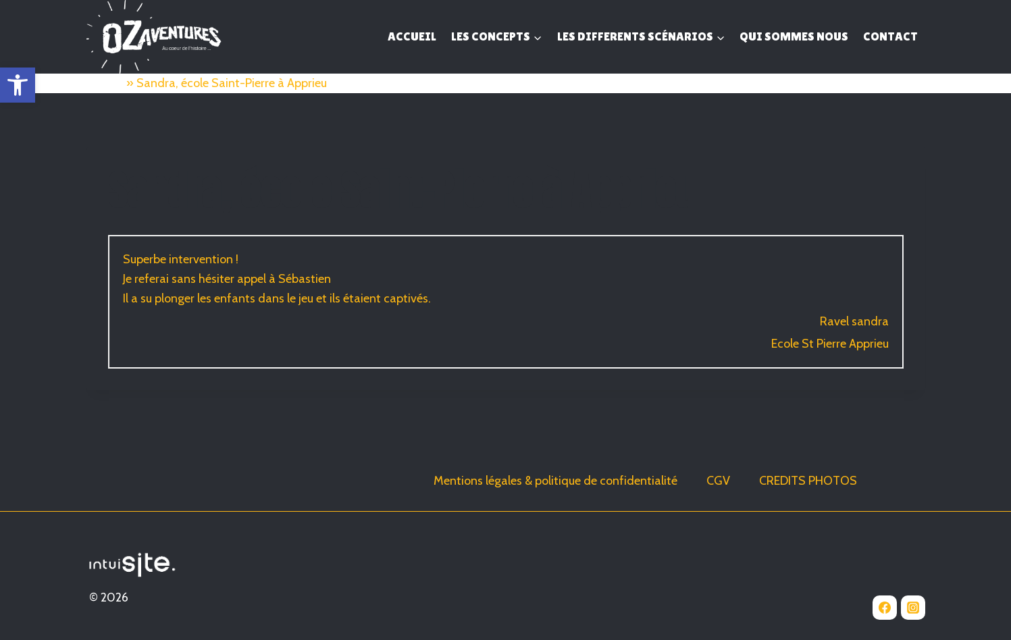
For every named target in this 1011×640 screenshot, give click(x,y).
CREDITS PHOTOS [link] (808, 480)
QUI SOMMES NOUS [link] (794, 36)
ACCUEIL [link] (412, 36)
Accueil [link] (105, 83)
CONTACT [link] (890, 36)
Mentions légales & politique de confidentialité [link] (555, 480)
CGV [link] (718, 480)
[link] (17, 85)
